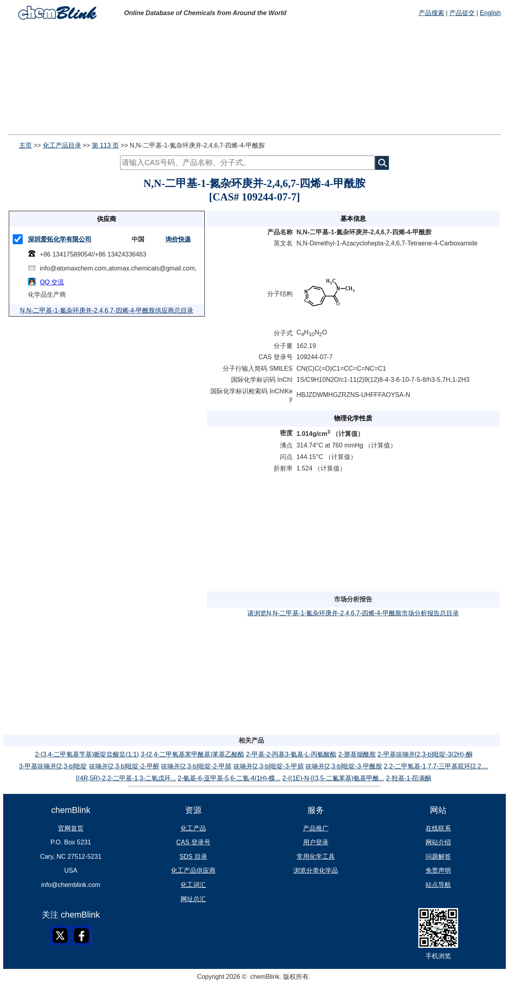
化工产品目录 (62, 145)
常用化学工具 (316, 856)
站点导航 (438, 884)
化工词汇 (193, 884)
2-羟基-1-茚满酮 (408, 778)
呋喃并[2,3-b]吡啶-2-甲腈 (196, 766)
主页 (25, 145)
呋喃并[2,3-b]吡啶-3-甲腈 (268, 766)
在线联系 (438, 828)
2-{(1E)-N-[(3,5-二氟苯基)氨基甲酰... (333, 778)
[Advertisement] (241, 78)
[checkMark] (18, 239)
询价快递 (178, 239)
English (490, 13)
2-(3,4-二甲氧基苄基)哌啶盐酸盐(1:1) (87, 754)
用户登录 (315, 842)
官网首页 (71, 828)
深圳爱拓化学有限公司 (59, 239)
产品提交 (462, 13)
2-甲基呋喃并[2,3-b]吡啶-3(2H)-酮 (424, 754)
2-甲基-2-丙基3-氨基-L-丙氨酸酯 (291, 754)
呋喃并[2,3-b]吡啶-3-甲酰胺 (343, 766)
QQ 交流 (52, 282)
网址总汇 (193, 899)
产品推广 (315, 828)
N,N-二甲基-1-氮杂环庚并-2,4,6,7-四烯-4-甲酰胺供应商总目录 (107, 310)
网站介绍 (438, 842)
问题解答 (438, 856)
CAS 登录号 (193, 842)
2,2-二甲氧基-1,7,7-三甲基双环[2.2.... (436, 766)
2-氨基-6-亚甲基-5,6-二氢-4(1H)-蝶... (229, 778)
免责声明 (438, 870)
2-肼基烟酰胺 (357, 754)
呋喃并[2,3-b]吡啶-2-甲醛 (124, 766)
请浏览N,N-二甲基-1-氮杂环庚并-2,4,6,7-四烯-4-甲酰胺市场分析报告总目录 (353, 613)
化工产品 (193, 828)
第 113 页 (105, 145)
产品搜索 (431, 13)
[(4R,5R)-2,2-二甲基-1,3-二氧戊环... (126, 778)
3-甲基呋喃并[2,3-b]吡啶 (53, 766)
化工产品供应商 (193, 870)
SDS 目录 (193, 856)
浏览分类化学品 (315, 870)
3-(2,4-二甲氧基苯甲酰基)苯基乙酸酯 (192, 754)
